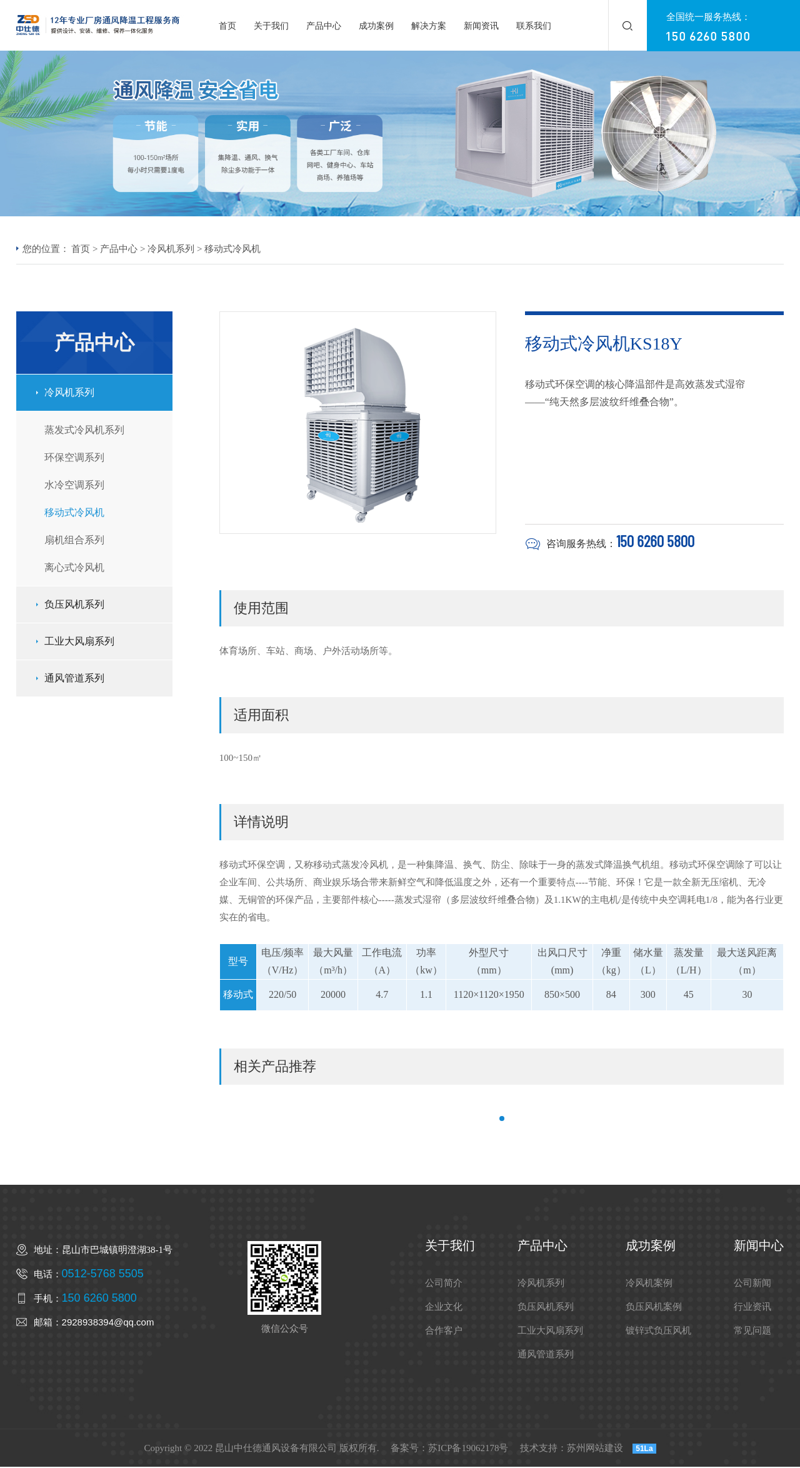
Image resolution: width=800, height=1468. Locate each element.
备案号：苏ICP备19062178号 (449, 1449)
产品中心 (323, 26)
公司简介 (443, 1284)
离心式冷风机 (74, 568)
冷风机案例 (649, 1284)
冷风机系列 (171, 249)
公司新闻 (752, 1284)
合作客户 (443, 1332)
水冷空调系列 (74, 485)
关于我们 (271, 26)
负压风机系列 (74, 605)
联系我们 (533, 26)
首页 (227, 26)
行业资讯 (752, 1308)
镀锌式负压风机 (658, 1332)
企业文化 (443, 1308)
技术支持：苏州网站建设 (571, 1449)
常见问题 (752, 1332)
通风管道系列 (74, 678)
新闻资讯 (481, 26)
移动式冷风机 (232, 249)
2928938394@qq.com (108, 1323)
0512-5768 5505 (103, 1275)
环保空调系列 (74, 458)
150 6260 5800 (708, 35)
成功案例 (376, 26)
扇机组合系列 (74, 540)
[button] (501, 1119)
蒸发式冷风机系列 (84, 430)
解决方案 (428, 26)
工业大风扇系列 (79, 641)
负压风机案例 (654, 1308)
